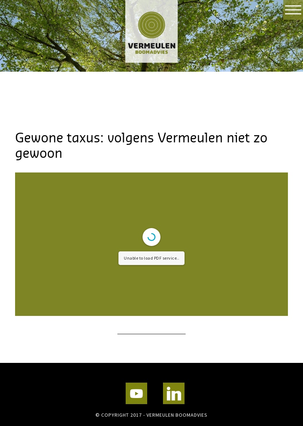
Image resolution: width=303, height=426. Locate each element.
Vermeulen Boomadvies (151, 31)
